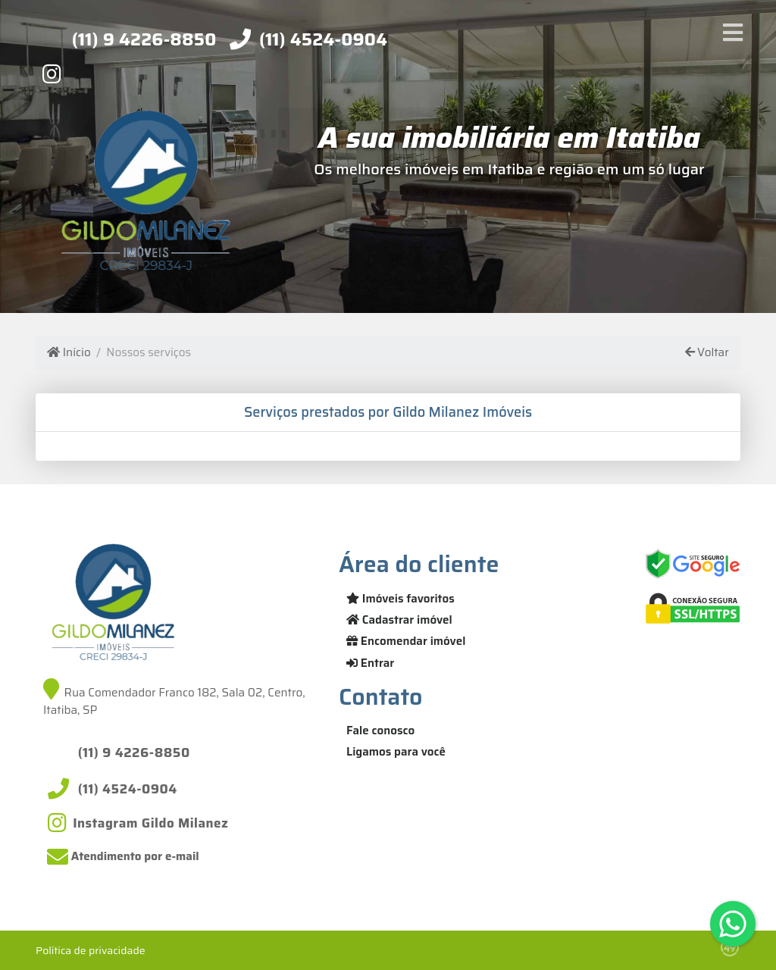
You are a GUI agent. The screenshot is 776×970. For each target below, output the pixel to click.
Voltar (707, 352)
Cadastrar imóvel (399, 620)
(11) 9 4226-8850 (144, 39)
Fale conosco (380, 730)
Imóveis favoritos (400, 599)
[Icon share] (51, 73)
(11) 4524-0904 (323, 39)
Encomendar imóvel (405, 641)
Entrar (370, 663)
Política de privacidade (90, 950)
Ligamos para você (396, 752)
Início (68, 352)
